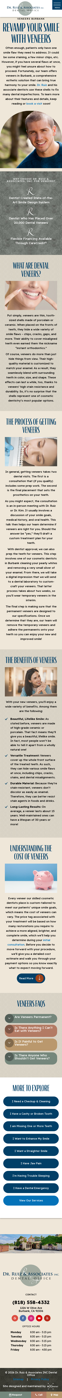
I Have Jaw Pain (31, 1163)
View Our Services (31, 1200)
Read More (26, 978)
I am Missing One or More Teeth (31, 1126)
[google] (15, 1318)
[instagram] (31, 1318)
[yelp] (47, 1318)
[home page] (25, 8)
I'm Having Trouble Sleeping (31, 1175)
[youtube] (39, 1318)
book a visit (34, 103)
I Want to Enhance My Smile (31, 1138)
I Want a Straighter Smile (31, 1151)
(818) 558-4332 (31, 1302)
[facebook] (23, 1318)
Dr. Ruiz (42, 85)
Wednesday (18, 1341)
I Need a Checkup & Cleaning (31, 1101)
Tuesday (16, 1336)
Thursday (17, 1345)
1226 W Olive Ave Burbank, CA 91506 (31, 1309)
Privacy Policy (40, 1379)
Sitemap (18, 1379)
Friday (15, 1349)
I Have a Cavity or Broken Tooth (31, 1113)
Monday (16, 1332)
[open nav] (57, 5)
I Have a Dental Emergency (31, 1188)
